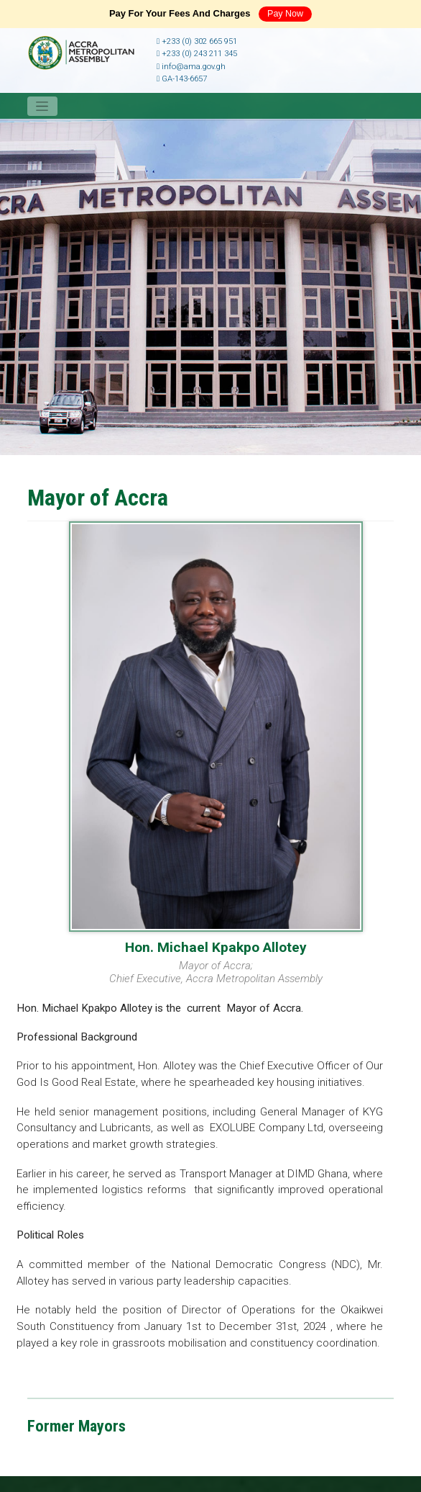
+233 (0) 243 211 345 (197, 53)
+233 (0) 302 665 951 (197, 41)
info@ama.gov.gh (191, 66)
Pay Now (285, 14)
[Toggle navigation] (42, 106)
